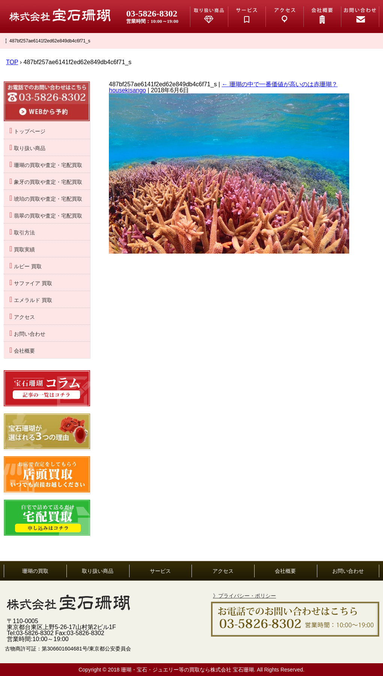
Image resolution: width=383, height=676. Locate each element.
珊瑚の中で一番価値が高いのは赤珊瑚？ (279, 84)
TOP (12, 62)
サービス (160, 571)
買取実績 (24, 249)
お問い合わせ (29, 334)
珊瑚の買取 (35, 571)
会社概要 (24, 351)
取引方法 (24, 233)
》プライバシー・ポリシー (244, 596)
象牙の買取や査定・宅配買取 (48, 182)
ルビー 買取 (28, 266)
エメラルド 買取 (33, 300)
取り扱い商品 (29, 148)
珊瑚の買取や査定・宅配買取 (48, 165)
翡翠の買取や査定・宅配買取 (48, 216)
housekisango (127, 90)
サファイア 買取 (33, 283)
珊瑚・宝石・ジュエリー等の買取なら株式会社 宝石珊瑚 (187, 670)
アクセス (24, 317)
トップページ (29, 131)
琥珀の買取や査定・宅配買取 (48, 199)
